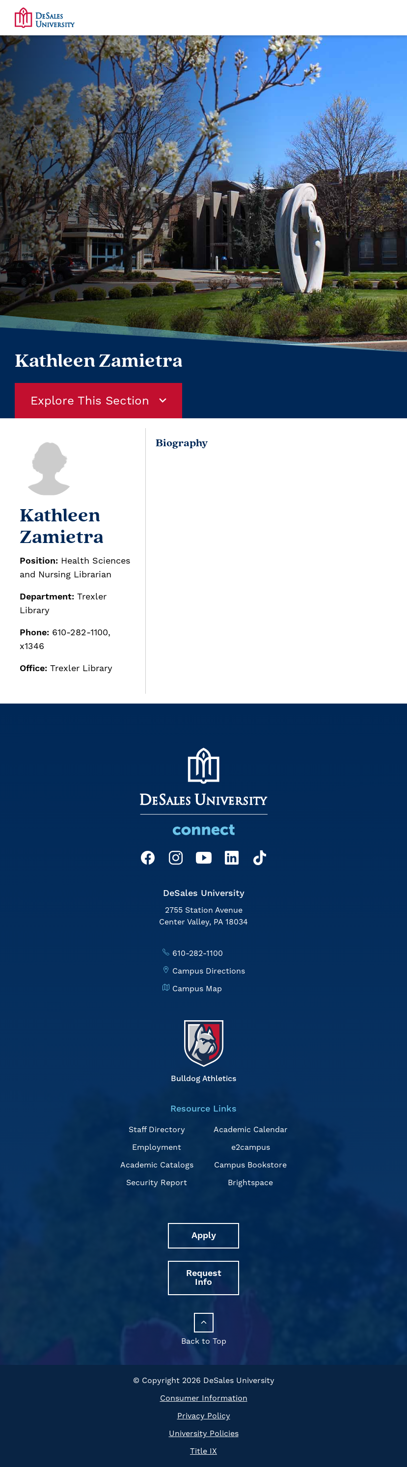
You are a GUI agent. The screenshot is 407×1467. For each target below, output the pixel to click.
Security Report (156, 1182)
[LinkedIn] (232, 859)
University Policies (204, 1433)
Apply (203, 1235)
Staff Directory (157, 1129)
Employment (156, 1147)
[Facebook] (148, 859)
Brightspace (250, 1182)
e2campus (250, 1147)
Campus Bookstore (250, 1164)
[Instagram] (176, 859)
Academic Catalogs (156, 1164)
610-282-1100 (197, 953)
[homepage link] (45, 17)
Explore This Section (98, 401)
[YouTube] (204, 859)
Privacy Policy (203, 1415)
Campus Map (197, 988)
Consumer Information (203, 1398)
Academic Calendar (251, 1129)
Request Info (203, 1278)
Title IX (203, 1451)
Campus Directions (208, 971)
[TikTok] (260, 859)
